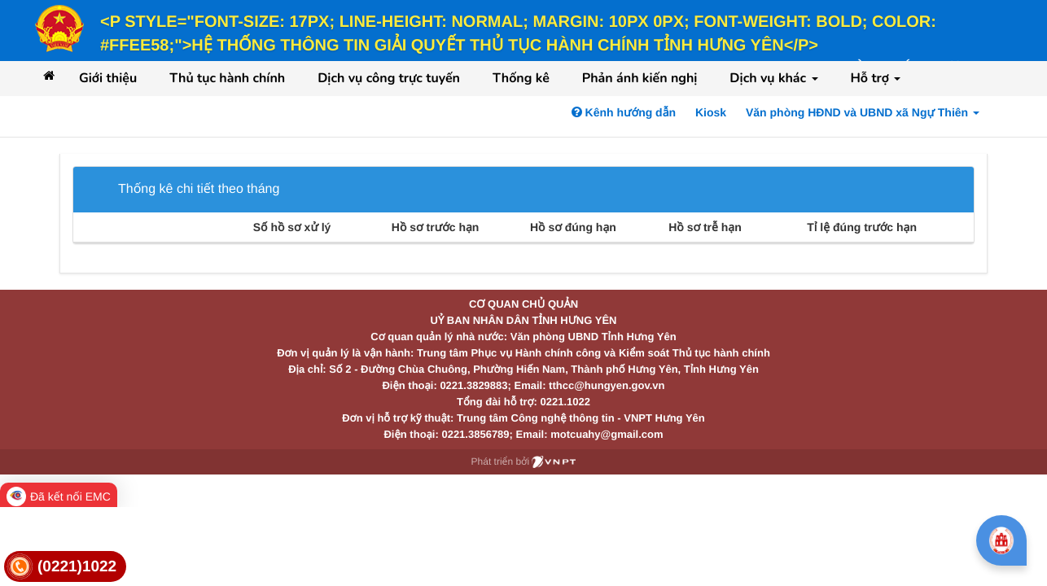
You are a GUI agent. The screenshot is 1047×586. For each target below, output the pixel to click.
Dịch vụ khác (773, 78)
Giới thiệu (108, 78)
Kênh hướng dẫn (624, 112)
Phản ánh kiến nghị (640, 78)
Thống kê (521, 78)
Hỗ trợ (876, 78)
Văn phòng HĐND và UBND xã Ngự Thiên (862, 112)
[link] (65, 567)
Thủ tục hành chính (227, 78)
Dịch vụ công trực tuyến (389, 78)
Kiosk (710, 112)
